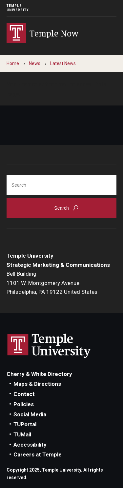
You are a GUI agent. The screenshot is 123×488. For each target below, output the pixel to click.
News (34, 63)
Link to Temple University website (49, 346)
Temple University (18, 8)
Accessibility (30, 444)
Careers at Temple (37, 454)
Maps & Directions (37, 384)
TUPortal (24, 424)
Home (13, 63)
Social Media (29, 414)
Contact (24, 394)
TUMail (22, 434)
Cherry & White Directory (39, 374)
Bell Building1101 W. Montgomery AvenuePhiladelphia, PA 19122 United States (52, 282)
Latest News (63, 63)
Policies (23, 404)
